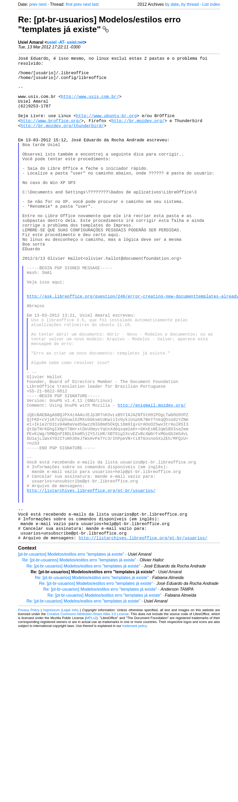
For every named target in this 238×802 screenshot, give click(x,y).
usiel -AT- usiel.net (65, 42)
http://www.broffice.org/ (51, 134)
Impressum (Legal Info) (61, 716)
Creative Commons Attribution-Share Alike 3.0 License (88, 720)
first (69, 4)
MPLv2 (91, 724)
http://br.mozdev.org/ (138, 134)
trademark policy (134, 732)
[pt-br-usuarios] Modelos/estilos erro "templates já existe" (71, 660)
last (95, 4)
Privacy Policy (28, 716)
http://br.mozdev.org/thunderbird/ (62, 140)
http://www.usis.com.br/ (90, 105)
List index (211, 4)
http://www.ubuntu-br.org (106, 128)
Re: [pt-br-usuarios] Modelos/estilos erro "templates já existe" (99, 24)
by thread (190, 4)
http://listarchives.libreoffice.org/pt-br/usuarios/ (91, 586)
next (43, 4)
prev (33, 4)
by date (172, 4)
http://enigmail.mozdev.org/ (152, 482)
